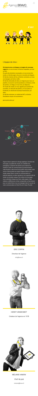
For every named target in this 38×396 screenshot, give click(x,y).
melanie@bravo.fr (19, 383)
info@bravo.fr (19, 257)
